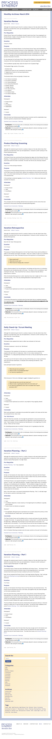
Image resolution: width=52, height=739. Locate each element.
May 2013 (7, 698)
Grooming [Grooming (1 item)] (7, 709)
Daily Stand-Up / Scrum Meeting (18, 327)
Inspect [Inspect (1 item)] (14, 709)
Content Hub (26, 9)
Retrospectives (10, 317)
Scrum (19, 133)
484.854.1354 (45, 6)
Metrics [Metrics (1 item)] (26, 709)
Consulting (7, 674)
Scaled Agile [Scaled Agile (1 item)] (37, 710)
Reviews (16, 133)
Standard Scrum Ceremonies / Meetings (13, 121)
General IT (7, 679)
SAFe (6, 682)
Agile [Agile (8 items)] (10, 707)
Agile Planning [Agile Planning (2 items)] (15, 707)
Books (6, 669)
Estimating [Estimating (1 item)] (40, 707)
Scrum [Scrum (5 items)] (41, 710)
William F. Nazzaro (15, 23)
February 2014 (8, 695)
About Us (5, 9)
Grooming (9, 218)
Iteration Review (11, 21)
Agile (5, 18)
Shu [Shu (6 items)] (45, 710)
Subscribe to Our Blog (41, 2)
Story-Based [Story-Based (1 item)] (14, 712)
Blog (36, 9)
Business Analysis (9, 671)
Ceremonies (9, 18)
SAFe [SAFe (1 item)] (32, 710)
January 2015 (8, 691)
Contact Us (46, 9)
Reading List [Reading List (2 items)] (8, 710)
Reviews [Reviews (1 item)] (28, 710)
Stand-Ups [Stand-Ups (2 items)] (7, 712)
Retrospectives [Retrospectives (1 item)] (22, 710)
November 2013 (8, 696)
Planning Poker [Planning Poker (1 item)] (37, 709)
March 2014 (7, 693)
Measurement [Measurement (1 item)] (21, 709)
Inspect (12, 133)
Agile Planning (10, 545)
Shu (23, 133)
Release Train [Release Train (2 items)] (15, 710)
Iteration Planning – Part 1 (28, 178)
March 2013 (7, 699)
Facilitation (7, 677)
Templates (14, 18)
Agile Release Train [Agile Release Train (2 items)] (23, 707)
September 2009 (9, 701)
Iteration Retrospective (14, 227)
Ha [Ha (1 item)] (11, 709)
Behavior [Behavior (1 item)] (31, 707)
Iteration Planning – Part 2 (15, 450)
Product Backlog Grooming (15, 143)
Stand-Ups (14, 324)
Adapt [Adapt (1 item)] (6, 707)
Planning (19, 140)
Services (15, 9)
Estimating (14, 140)
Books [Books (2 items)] (35, 707)
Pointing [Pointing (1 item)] (44, 709)
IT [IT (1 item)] (16, 709)
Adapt (5, 133)
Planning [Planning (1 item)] (31, 709)
